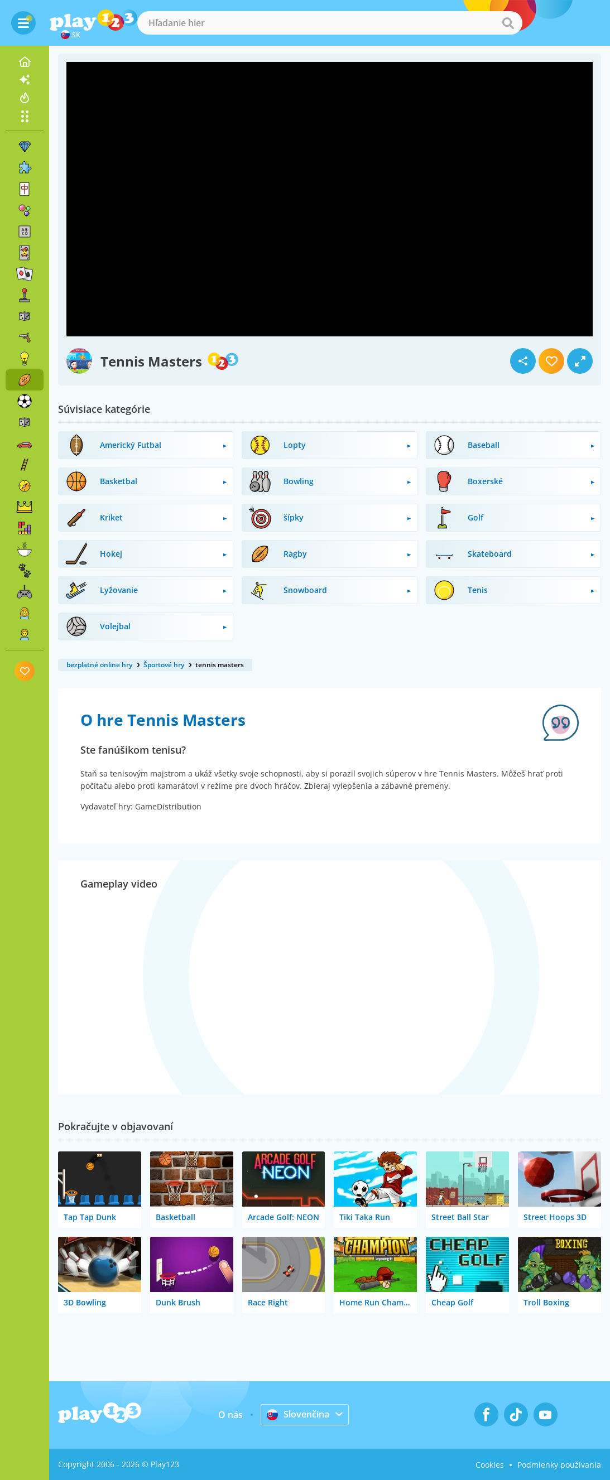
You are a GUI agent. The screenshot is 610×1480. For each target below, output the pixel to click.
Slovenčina (298, 1414)
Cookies (489, 1464)
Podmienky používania (559, 1464)
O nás (230, 1415)
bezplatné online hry (99, 664)
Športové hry (163, 664)
